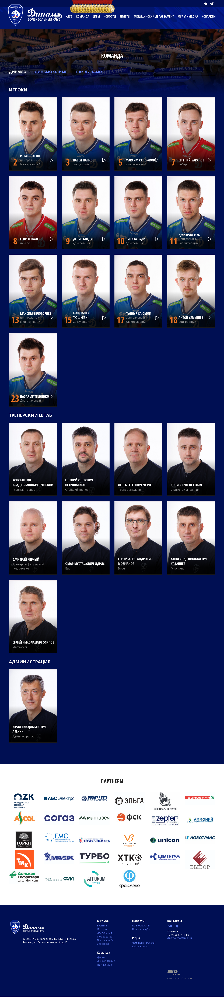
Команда (82, 16)
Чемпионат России (143, 942)
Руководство (105, 936)
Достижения (104, 933)
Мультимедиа (188, 16)
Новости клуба (141, 929)
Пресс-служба (105, 940)
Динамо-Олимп (51, 71)
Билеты (125, 16)
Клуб (69, 16)
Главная (56, 16)
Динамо (17, 71)
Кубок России (140, 946)
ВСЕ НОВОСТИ (141, 925)
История (102, 929)
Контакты (209, 16)
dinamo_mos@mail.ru (179, 938)
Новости (110, 16)
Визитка (102, 925)
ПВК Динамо (89, 71)
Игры (96, 16)
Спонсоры (103, 943)
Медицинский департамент (154, 16)
